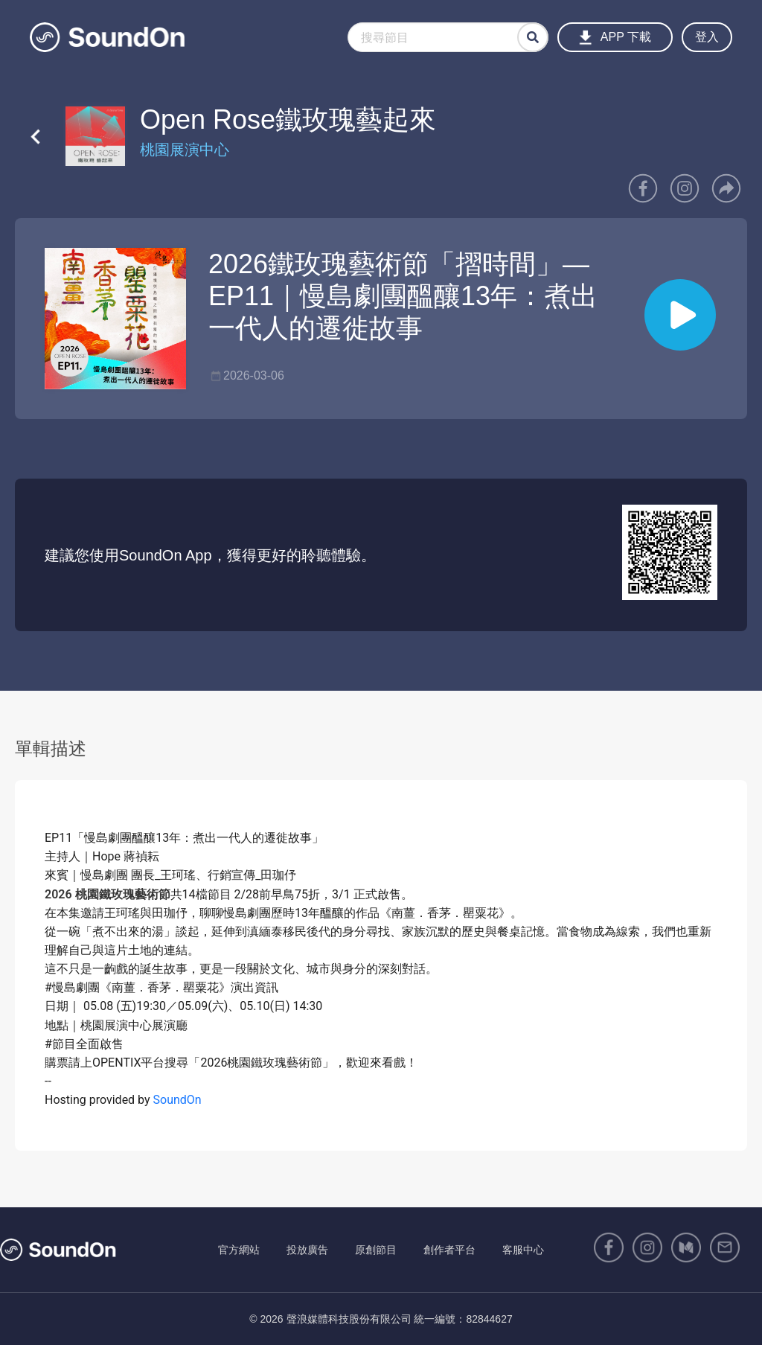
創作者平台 (449, 1250)
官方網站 (239, 1250)
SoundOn (177, 1100)
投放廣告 (307, 1250)
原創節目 (376, 1250)
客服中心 (523, 1250)
